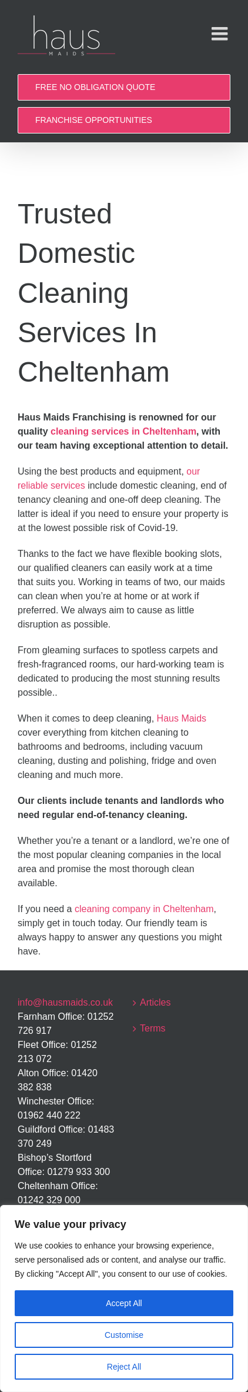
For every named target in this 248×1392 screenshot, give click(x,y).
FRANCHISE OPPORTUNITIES (93, 120)
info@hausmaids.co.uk (65, 1002)
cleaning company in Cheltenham (144, 909)
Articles (155, 1002)
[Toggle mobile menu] (221, 33)
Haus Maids (181, 718)
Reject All (124, 1366)
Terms (153, 1028)
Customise (124, 1335)
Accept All (124, 1303)
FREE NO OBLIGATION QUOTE (95, 87)
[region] (124, 1298)
